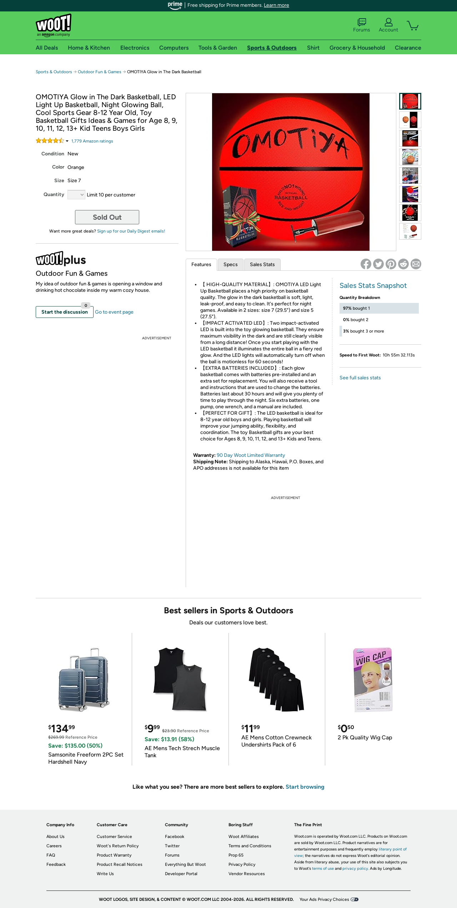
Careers (54, 845)
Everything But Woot (185, 864)
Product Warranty (114, 855)
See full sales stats (360, 378)
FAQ (50, 855)
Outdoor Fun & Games (99, 71)
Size (59, 181)
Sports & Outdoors (54, 71)
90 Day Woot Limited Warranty (251, 455)
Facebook (174, 836)
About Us (55, 836)
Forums (361, 25)
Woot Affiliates (243, 836)
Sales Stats (262, 264)
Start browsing (305, 786)
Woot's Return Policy (118, 845)
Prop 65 (235, 855)
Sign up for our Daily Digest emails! (131, 231)
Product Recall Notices (119, 864)
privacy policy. (355, 868)
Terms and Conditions (249, 845)
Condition (52, 154)
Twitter (172, 845)
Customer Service (114, 836)
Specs (231, 264)
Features (201, 264)
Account (388, 25)
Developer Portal (181, 873)
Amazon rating (92, 141)
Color (58, 167)
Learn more (276, 5)
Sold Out (107, 217)
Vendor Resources (246, 873)
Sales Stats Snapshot (373, 285)
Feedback (56, 864)
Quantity (54, 194)
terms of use (323, 868)
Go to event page (114, 312)
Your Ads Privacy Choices (324, 899)
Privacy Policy (241, 864)
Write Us (105, 873)
